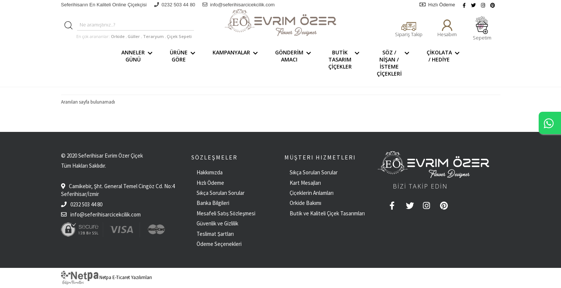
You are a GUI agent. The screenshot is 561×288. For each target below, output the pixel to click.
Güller (134, 36)
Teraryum (154, 36)
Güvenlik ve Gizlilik (217, 223)
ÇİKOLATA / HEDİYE (444, 63)
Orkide (118, 36)
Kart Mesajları (305, 182)
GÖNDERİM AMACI (294, 63)
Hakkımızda (210, 172)
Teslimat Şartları (215, 233)
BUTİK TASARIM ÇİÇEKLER (345, 63)
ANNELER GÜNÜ (138, 63)
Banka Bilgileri (213, 202)
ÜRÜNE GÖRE (184, 63)
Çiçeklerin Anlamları (312, 192)
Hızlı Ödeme (437, 4)
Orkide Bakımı (305, 202)
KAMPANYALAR (236, 63)
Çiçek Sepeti (179, 36)
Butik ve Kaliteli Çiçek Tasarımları (327, 213)
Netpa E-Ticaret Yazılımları (106, 277)
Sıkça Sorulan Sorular (221, 192)
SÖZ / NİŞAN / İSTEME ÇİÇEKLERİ (394, 63)
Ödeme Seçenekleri (219, 243)
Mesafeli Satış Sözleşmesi (226, 213)
